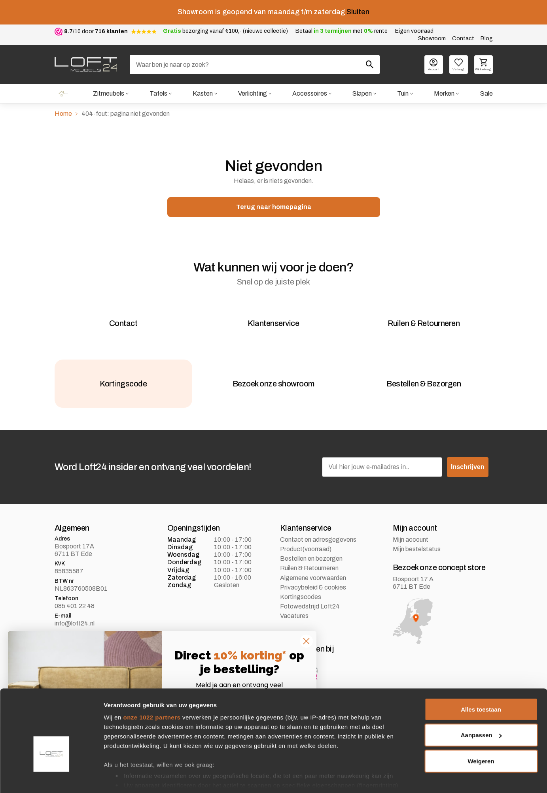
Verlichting (252, 93)
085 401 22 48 (75, 619)
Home (63, 94)
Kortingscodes (300, 610)
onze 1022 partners (151, 690)
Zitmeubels (107, 93)
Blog (487, 38)
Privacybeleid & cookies (313, 601)
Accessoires (309, 93)
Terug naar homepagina (273, 207)
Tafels (158, 93)
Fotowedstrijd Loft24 (310, 620)
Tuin (403, 93)
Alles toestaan (481, 682)
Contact (463, 38)
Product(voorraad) (305, 562)
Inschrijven (467, 480)
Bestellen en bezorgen (311, 572)
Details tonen (122, 777)
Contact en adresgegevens (318, 553)
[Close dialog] (306, 641)
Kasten (202, 93)
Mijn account (410, 553)
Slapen (361, 93)
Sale (486, 93)
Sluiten (357, 12)
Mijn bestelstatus (417, 562)
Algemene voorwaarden (313, 591)
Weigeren (481, 734)
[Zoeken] (255, 64)
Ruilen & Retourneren (309, 582)
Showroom (432, 38)
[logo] (86, 64)
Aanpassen (481, 708)
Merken (444, 93)
